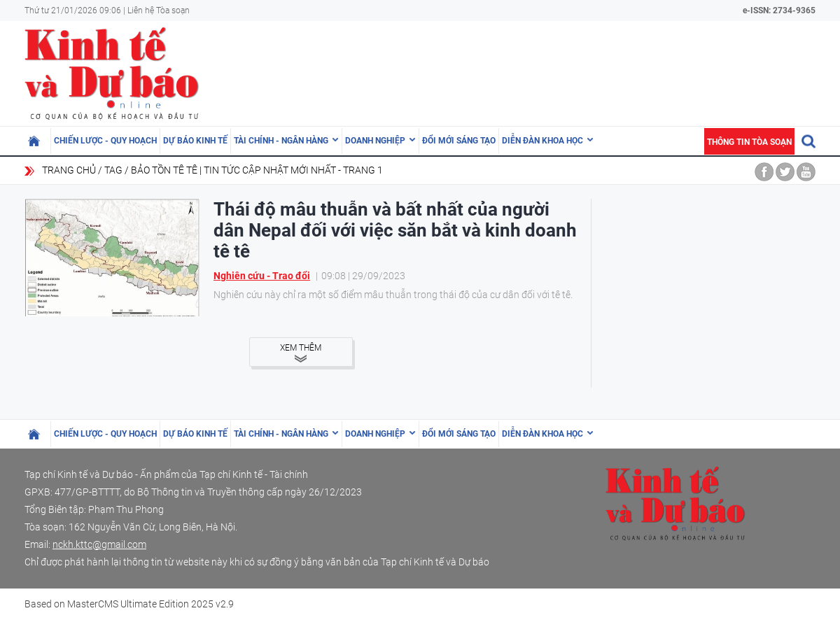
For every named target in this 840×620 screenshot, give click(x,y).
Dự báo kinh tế (195, 141)
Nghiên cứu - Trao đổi (262, 275)
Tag (113, 170)
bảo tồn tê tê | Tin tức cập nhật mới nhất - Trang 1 (257, 170)
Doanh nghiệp (375, 141)
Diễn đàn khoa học (542, 141)
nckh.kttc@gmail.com (99, 544)
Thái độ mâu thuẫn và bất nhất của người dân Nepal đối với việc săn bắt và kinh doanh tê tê (395, 230)
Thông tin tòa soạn (749, 142)
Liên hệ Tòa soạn (158, 10)
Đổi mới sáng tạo (459, 141)
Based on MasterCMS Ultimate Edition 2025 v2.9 (129, 604)
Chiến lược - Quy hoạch (105, 141)
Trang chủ (69, 170)
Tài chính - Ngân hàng (281, 141)
